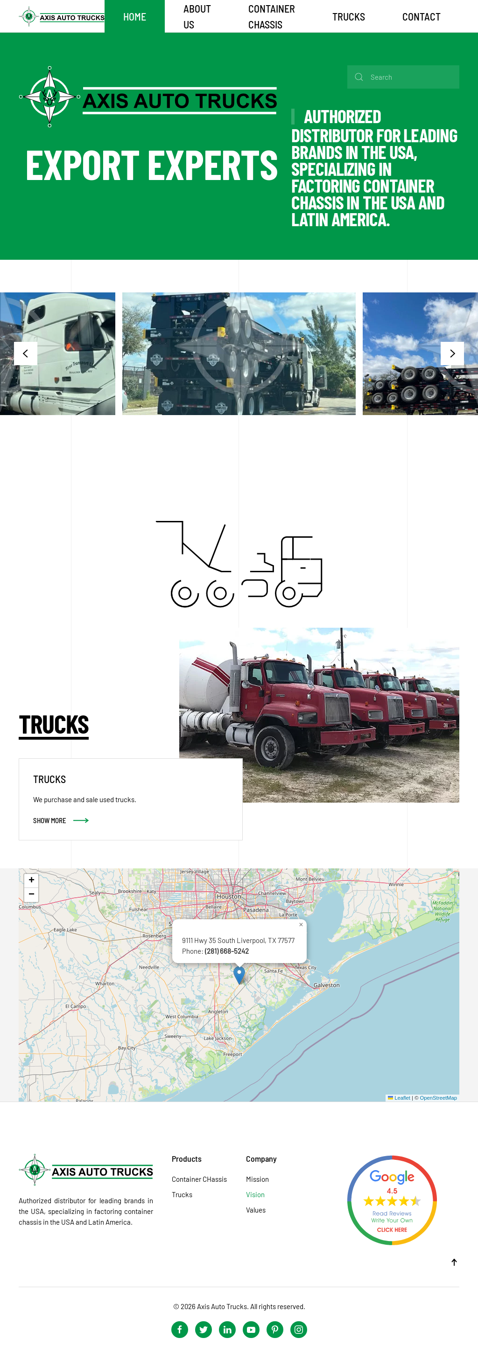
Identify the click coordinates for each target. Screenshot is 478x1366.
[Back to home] (62, 16)
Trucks (182, 1194)
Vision (255, 1194)
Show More (49, 820)
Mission (257, 1179)
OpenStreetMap (438, 1098)
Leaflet (399, 1098)
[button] (25, 353)
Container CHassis (199, 1179)
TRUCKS (348, 16)
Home (134, 16)
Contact (421, 16)
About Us (197, 16)
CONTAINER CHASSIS (271, 16)
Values (256, 1210)
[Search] (403, 77)
